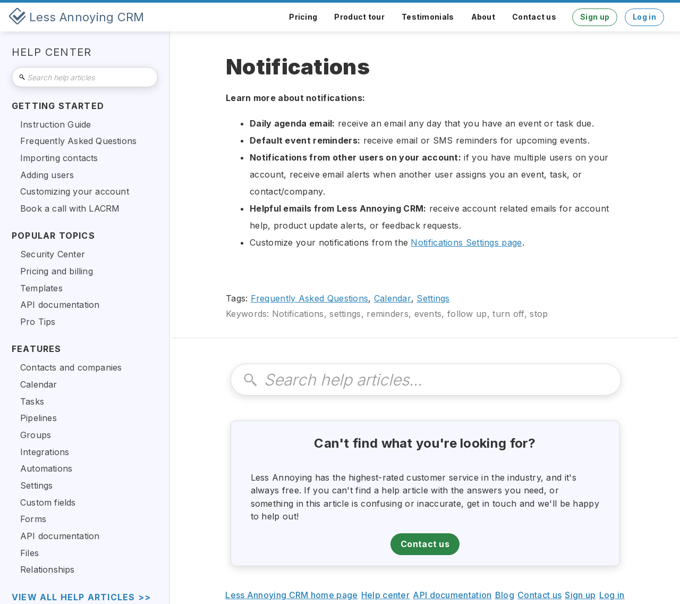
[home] (76, 17)
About (483, 16)
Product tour (359, 16)
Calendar (392, 298)
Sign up (594, 16)
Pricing (303, 16)
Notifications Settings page (466, 242)
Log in (644, 16)
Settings (432, 298)
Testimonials (428, 16)
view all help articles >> (81, 597)
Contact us (534, 16)
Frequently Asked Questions (310, 298)
